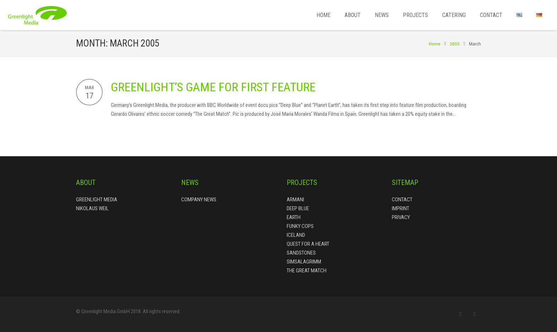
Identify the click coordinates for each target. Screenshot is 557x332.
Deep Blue (298, 208)
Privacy (401, 217)
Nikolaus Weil (92, 208)
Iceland (296, 235)
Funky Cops (300, 226)
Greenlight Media (96, 199)
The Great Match (306, 270)
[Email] (460, 314)
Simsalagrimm (304, 261)
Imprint (400, 208)
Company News (198, 199)
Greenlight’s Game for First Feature (213, 87)
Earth (294, 217)
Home (434, 44)
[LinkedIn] (474, 314)
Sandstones (301, 253)
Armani (295, 199)
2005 (455, 44)
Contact (402, 199)
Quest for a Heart (308, 244)
